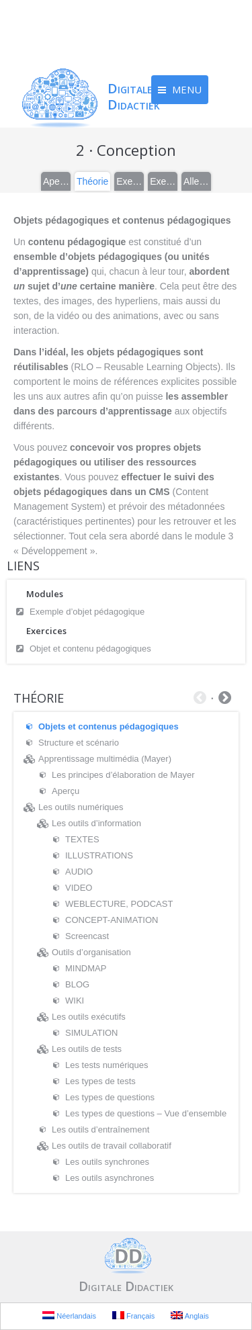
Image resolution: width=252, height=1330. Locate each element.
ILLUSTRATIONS (99, 855)
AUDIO (79, 872)
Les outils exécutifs (89, 1017)
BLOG (77, 984)
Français (133, 1315)
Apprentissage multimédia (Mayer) (104, 759)
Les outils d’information (96, 823)
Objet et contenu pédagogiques (90, 649)
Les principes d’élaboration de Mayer (123, 775)
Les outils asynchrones (109, 1178)
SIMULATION (91, 1033)
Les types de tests (100, 1081)
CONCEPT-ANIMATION (111, 920)
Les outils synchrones (107, 1162)
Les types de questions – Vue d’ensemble (145, 1113)
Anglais (190, 1315)
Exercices (163, 181)
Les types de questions (110, 1097)
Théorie (92, 181)
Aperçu (56, 181)
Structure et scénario (78, 743)
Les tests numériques (107, 1065)
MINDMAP (85, 968)
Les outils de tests (87, 1049)
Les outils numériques (80, 807)
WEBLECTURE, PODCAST (119, 904)
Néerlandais (69, 1315)
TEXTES (82, 839)
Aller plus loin (196, 181)
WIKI (74, 1000)
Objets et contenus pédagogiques (108, 726)
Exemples (129, 181)
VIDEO (78, 888)
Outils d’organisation (91, 952)
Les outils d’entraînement (100, 1129)
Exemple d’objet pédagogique (87, 612)
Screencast (87, 936)
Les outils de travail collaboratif (111, 1146)
